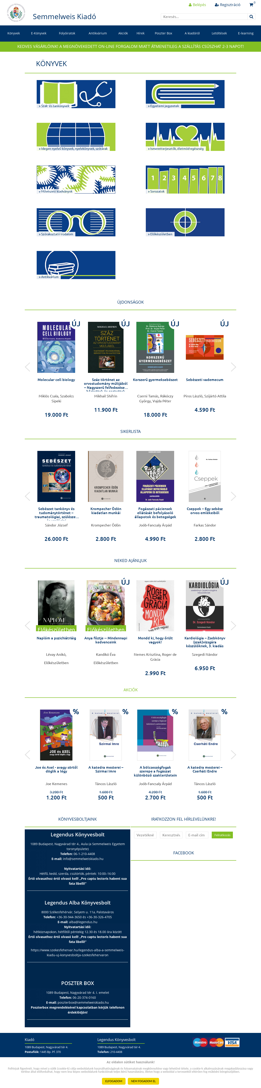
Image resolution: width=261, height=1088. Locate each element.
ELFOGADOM (113, 1081)
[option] (56, 367)
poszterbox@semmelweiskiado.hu (83, 1002)
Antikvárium (98, 33)
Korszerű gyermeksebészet (155, 380)
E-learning (246, 33)
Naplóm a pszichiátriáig (56, 638)
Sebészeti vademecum (204, 380)
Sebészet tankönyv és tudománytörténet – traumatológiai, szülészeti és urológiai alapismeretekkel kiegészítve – (56, 519)
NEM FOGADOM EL (143, 1081)
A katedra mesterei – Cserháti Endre (204, 769)
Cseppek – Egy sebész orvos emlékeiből (205, 511)
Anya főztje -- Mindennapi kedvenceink (105, 640)
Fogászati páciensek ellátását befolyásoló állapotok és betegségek (155, 513)
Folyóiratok (67, 33)
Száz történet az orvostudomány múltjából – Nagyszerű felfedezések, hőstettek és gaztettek (106, 386)
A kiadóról (192, 33)
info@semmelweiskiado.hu (83, 859)
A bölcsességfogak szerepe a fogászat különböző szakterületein (155, 771)
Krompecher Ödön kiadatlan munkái (105, 511)
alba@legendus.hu (83, 922)
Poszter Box (163, 33)
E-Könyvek (38, 33)
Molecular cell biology (56, 380)
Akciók (123, 33)
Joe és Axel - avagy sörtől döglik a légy (56, 769)
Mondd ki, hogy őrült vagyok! (155, 640)
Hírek (140, 33)
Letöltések (219, 33)
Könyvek (13, 33)
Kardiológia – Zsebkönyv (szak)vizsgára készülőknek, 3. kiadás (204, 642)
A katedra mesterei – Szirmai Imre (105, 769)
